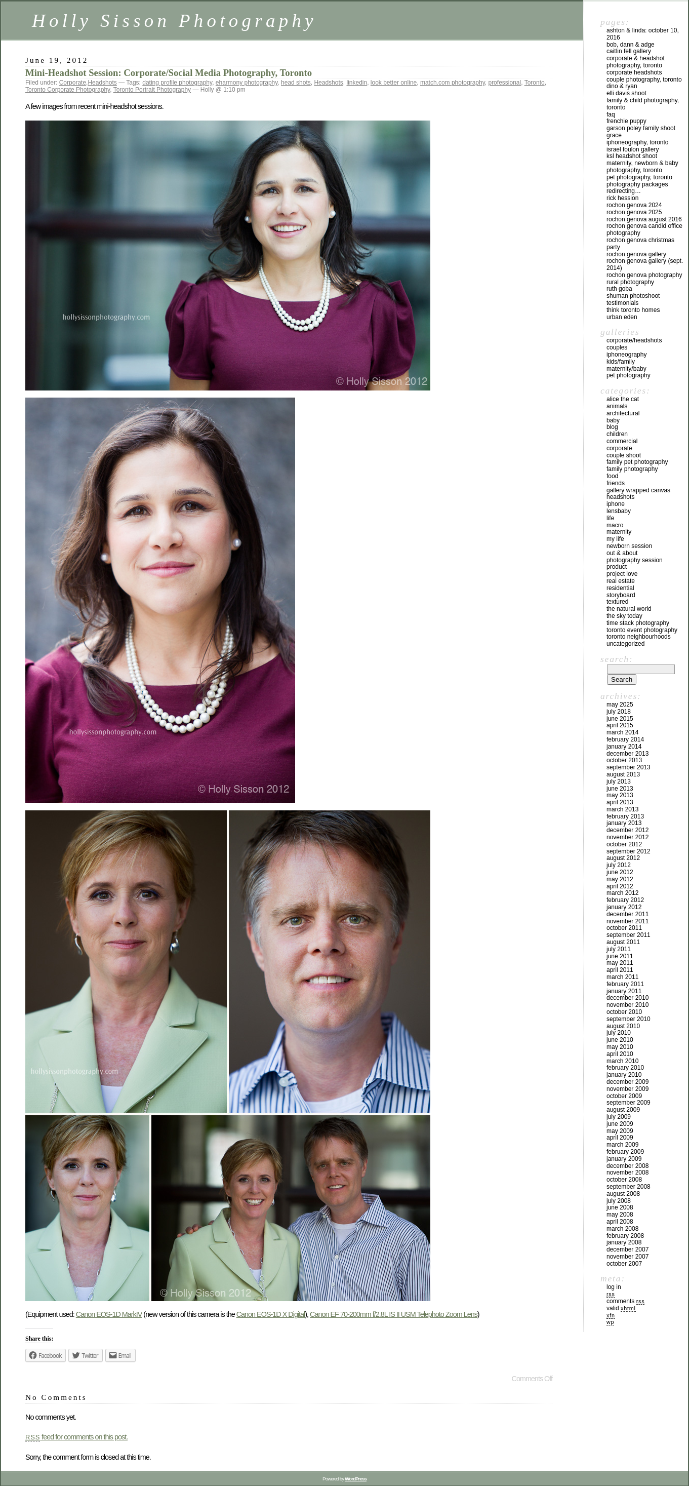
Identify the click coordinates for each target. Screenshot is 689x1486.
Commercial (621, 441)
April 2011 (619, 969)
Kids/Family (620, 361)
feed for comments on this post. (76, 1437)
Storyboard (620, 595)
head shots (296, 82)
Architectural (622, 413)
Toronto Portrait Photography (152, 89)
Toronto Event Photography (641, 630)
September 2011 (628, 934)
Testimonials (622, 302)
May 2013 (619, 795)
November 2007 (627, 1256)
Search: (616, 659)
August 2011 (623, 942)
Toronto (534, 82)
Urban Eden (621, 317)
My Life (615, 538)
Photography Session (634, 560)
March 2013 (622, 809)
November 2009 (627, 1088)
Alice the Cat (622, 399)
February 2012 (625, 900)
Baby (613, 420)
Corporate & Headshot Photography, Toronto (635, 62)
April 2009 (619, 1137)
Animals (616, 406)
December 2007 (627, 1249)
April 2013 (619, 802)
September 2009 (628, 1102)
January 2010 (623, 1074)
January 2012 (623, 907)
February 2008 (625, 1235)
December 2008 (627, 1165)
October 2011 (624, 927)
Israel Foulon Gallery (632, 149)
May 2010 (619, 1046)
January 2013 (623, 823)
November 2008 (627, 1172)
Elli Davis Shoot (626, 93)
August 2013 (623, 774)
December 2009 (627, 1081)
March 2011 (622, 977)
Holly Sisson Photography (174, 20)
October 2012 (624, 844)
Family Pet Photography (637, 461)
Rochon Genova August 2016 (644, 219)
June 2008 (619, 1207)
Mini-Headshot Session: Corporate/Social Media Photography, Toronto (168, 72)
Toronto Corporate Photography (67, 89)
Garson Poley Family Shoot (640, 128)
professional (504, 82)
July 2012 (618, 865)
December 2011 (627, 914)
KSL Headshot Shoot (631, 156)
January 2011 (623, 991)
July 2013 (618, 781)
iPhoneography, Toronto (637, 142)
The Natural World (629, 608)
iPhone (615, 503)
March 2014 (622, 732)
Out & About (621, 553)
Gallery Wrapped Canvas (638, 490)
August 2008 (623, 1193)
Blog (612, 427)
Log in (613, 1287)
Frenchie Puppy (626, 121)
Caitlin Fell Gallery (628, 51)
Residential (620, 588)
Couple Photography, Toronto (644, 79)
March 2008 (622, 1228)
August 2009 (623, 1109)
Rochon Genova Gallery (636, 254)
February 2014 (625, 739)
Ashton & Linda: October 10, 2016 (642, 34)
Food (612, 476)
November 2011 (627, 921)
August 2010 (623, 1026)
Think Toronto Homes (633, 310)
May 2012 (619, 879)
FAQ (610, 114)
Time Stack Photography (637, 623)
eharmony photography (247, 82)
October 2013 (624, 760)
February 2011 (625, 984)
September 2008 (628, 1186)
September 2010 (628, 1019)
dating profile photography (177, 82)
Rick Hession (622, 198)
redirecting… (623, 190)
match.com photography (452, 82)
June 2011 (619, 956)
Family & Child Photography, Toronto (642, 104)
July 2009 (618, 1116)
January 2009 (623, 1158)
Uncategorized (625, 643)
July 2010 (618, 1032)
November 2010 (627, 1004)
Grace (614, 135)
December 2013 (627, 753)
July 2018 (618, 711)
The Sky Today (624, 615)
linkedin (356, 82)
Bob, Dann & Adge (630, 44)
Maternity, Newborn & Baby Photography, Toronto (642, 167)
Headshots (102, 82)
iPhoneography (626, 354)
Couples (616, 347)
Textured (617, 601)
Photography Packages (637, 184)
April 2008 (619, 1221)
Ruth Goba (619, 288)
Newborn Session (629, 546)
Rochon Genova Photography (644, 275)
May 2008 (619, 1214)
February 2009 (625, 1151)
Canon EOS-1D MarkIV (109, 1314)
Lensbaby (618, 511)
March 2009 (622, 1144)
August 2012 (623, 858)
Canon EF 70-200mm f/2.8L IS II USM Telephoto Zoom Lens (393, 1314)
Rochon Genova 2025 (634, 212)
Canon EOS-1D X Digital (270, 1314)
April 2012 (619, 886)
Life (610, 518)
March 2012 (622, 892)
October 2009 (624, 1096)
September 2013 (628, 767)
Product (616, 566)
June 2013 (619, 788)
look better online (394, 82)
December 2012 (627, 830)
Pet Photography (628, 375)
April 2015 (619, 725)
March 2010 (622, 1061)
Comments (625, 1301)
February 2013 (625, 816)
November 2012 (627, 837)
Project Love (621, 573)
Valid (621, 1308)
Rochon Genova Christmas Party (640, 244)
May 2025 (619, 704)
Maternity (618, 531)
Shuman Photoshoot (633, 295)
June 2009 (619, 1123)
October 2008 (624, 1179)
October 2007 (624, 1263)
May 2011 (619, 962)
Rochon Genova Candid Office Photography (644, 229)
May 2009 (619, 1131)
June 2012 (619, 872)
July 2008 (618, 1200)
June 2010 (619, 1039)
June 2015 (619, 718)
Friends (615, 483)
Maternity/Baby (626, 368)
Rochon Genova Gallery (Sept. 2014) (644, 264)
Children (617, 434)
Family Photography (632, 469)
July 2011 (618, 949)
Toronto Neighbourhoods (638, 636)
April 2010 (619, 1054)
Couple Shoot (623, 455)
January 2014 (623, 746)
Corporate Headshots (634, 72)
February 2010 (625, 1067)
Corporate (72, 82)
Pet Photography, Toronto (639, 177)
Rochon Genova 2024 (634, 205)
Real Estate (620, 580)
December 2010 (627, 997)
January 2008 (623, 1242)
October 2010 (624, 1011)
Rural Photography (630, 282)
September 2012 (628, 851)
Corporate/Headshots (634, 340)
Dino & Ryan (621, 86)
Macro (614, 525)
